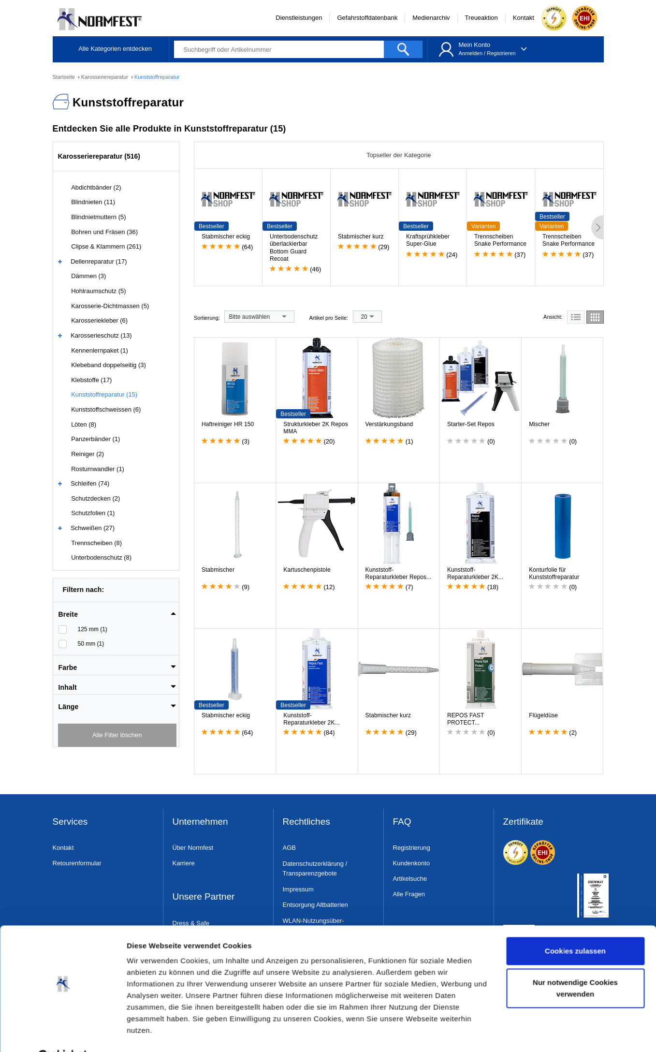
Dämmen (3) (88, 276)
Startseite (65, 77)
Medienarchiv (431, 17)
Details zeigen (151, 1033)
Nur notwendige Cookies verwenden (575, 964)
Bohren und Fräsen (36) (104, 232)
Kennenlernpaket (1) (99, 350)
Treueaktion (481, 17)
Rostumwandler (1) (97, 469)
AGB (289, 847)
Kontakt (523, 17)
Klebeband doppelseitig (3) (108, 365)
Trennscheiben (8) (96, 543)
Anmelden (470, 53)
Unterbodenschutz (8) (101, 557)
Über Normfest (193, 847)
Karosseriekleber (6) (99, 320)
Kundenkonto (411, 863)
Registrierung (411, 847)
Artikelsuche (410, 878)
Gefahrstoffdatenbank (367, 17)
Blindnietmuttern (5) (98, 217)
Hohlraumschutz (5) (98, 291)
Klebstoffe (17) (91, 380)
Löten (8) (83, 424)
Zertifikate (523, 822)
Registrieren (501, 53)
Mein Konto (474, 44)
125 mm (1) (92, 629)
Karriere (184, 863)
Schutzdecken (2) (95, 498)
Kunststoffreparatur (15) (104, 394)
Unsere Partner (204, 897)
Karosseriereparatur (105, 77)
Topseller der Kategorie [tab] (398, 155)
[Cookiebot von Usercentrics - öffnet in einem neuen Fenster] (62, 1033)
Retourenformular (77, 863)
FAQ (402, 822)
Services (70, 822)
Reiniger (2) (87, 454)
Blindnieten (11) (93, 202)
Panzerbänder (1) (95, 439)
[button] (117, 614)
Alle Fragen (409, 894)
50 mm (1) (91, 643)
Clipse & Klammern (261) (106, 246)
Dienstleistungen (299, 17)
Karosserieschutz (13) (101, 335)
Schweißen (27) (93, 528)
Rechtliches (306, 822)
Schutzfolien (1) (93, 513)
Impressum (298, 889)
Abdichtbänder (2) (96, 187)
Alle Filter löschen (117, 735)
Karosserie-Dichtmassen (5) (110, 306)
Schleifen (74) (90, 483)
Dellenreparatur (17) (99, 261)
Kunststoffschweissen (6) (106, 409)
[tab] (117, 611)
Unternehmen (200, 822)
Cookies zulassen (575, 927)
